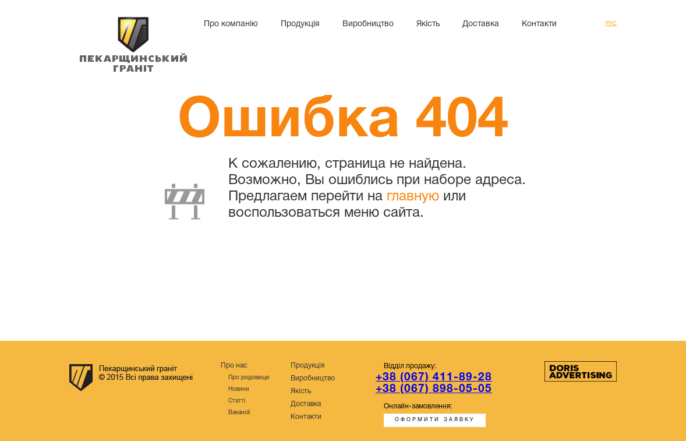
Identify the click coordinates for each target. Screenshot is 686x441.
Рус (611, 24)
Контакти (539, 24)
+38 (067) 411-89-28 (434, 377)
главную (413, 196)
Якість (428, 24)
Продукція (300, 24)
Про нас (234, 365)
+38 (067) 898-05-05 (434, 389)
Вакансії (239, 412)
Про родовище (248, 377)
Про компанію (231, 24)
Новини (238, 389)
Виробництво (368, 24)
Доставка (480, 24)
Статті (236, 401)
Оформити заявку (435, 420)
